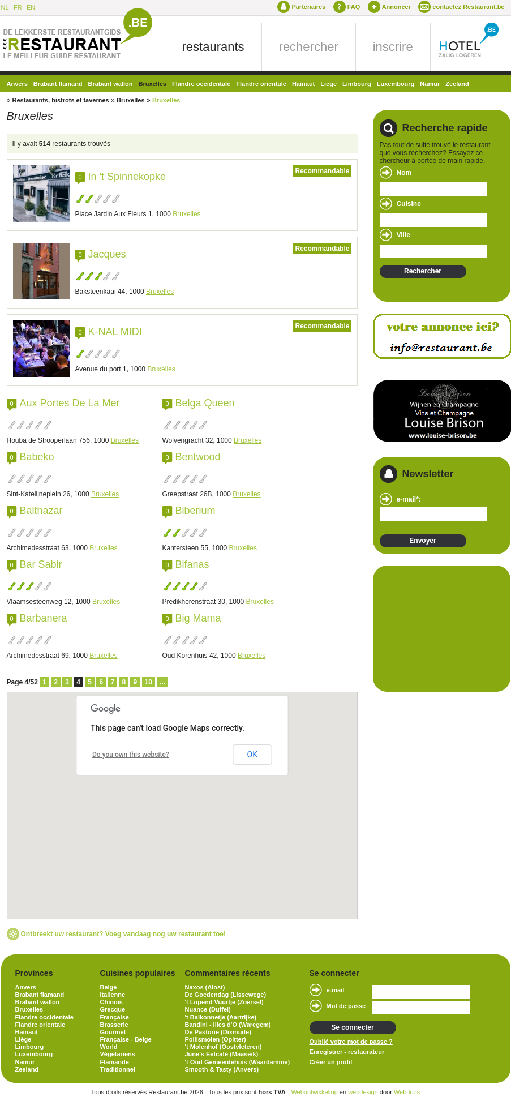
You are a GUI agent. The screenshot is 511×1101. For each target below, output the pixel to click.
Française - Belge (126, 1039)
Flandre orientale (261, 83)
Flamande (114, 1062)
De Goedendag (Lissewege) (226, 994)
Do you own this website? (130, 755)
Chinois (111, 1002)
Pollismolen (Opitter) (215, 1039)
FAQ (353, 6)
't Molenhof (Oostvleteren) (223, 1046)
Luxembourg (396, 83)
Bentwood (198, 456)
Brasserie (114, 1024)
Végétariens (117, 1054)
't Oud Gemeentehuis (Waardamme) (237, 1062)
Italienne (113, 994)
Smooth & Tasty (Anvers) (222, 1069)
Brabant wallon (110, 83)
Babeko (37, 456)
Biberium (195, 510)
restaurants (213, 47)
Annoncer (396, 6)
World (109, 1046)
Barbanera (43, 618)
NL (5, 7)
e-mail (336, 990)
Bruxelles (152, 83)
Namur (430, 83)
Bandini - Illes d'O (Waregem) (228, 1024)
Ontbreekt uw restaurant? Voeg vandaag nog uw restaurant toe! (123, 934)
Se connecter (352, 1027)
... (162, 682)
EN (31, 7)
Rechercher (422, 271)
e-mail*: (409, 499)
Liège (328, 83)
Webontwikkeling (314, 1092)
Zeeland (457, 83)
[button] (229, 873)
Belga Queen (205, 403)
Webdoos (407, 1092)
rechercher (308, 47)
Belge (108, 987)
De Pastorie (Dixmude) (218, 1032)
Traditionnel (117, 1069)
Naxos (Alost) (205, 987)
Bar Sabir (41, 564)
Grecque (113, 1009)
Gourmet (113, 1032)
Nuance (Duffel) (208, 1009)
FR (18, 7)
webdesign (363, 1092)
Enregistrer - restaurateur (347, 1051)
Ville (403, 235)
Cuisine (409, 204)
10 (148, 682)
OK (252, 754)
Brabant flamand (58, 83)
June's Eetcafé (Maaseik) (222, 1054)
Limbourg (356, 83)
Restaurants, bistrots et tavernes (60, 100)
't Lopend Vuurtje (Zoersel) (224, 1002)
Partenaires (308, 6)
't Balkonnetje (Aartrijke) (221, 1017)
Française (114, 1017)
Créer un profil (331, 1062)
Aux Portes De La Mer (70, 403)
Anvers (17, 83)
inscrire (393, 47)
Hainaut (303, 83)
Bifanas (192, 564)
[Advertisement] (436, 627)
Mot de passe (346, 1006)
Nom (404, 173)
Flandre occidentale (201, 83)
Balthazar (41, 510)
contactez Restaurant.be (468, 6)
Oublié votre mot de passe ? (351, 1041)
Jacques (107, 254)
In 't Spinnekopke (127, 176)
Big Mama (198, 618)
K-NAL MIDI (115, 331)
